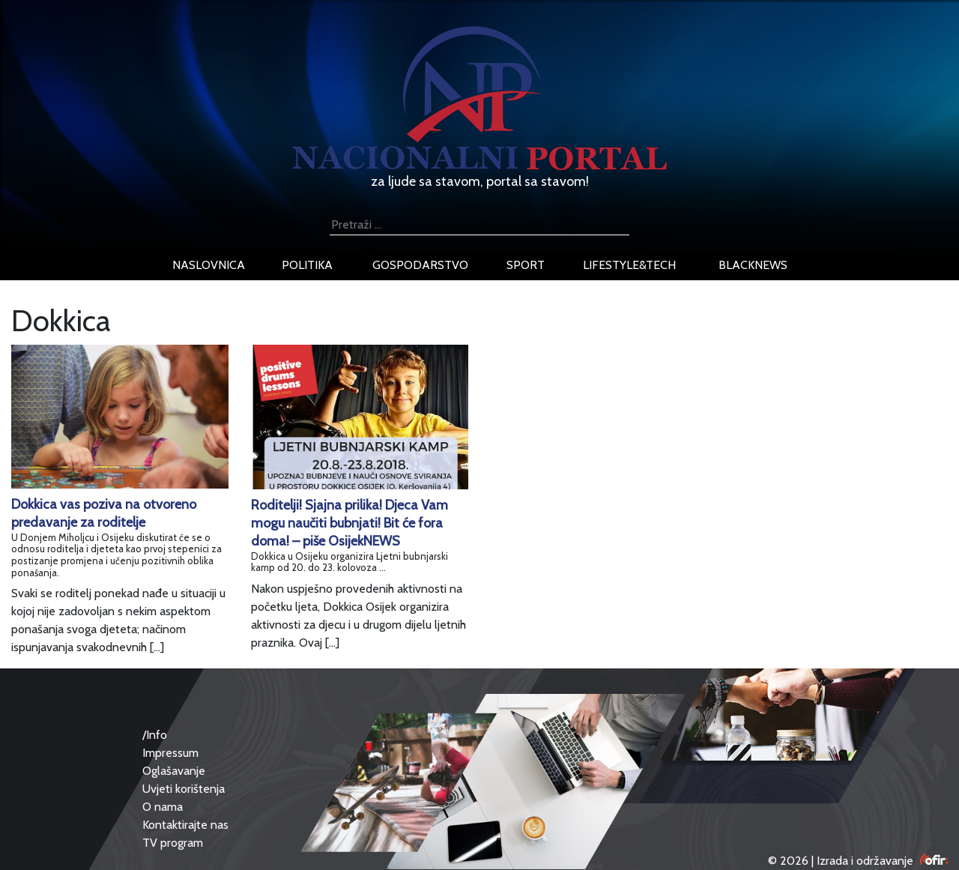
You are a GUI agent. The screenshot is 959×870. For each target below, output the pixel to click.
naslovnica (208, 265)
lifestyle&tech (629, 265)
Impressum (170, 753)
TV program (172, 843)
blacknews (753, 265)
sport (525, 265)
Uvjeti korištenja (183, 789)
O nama (162, 807)
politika (307, 265)
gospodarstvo (420, 265)
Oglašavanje (173, 771)
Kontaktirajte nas (185, 825)
